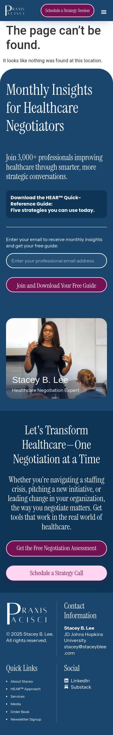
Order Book (20, 711)
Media (16, 704)
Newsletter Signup (26, 719)
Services (17, 696)
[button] (103, 12)
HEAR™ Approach (26, 689)
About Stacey (22, 681)
